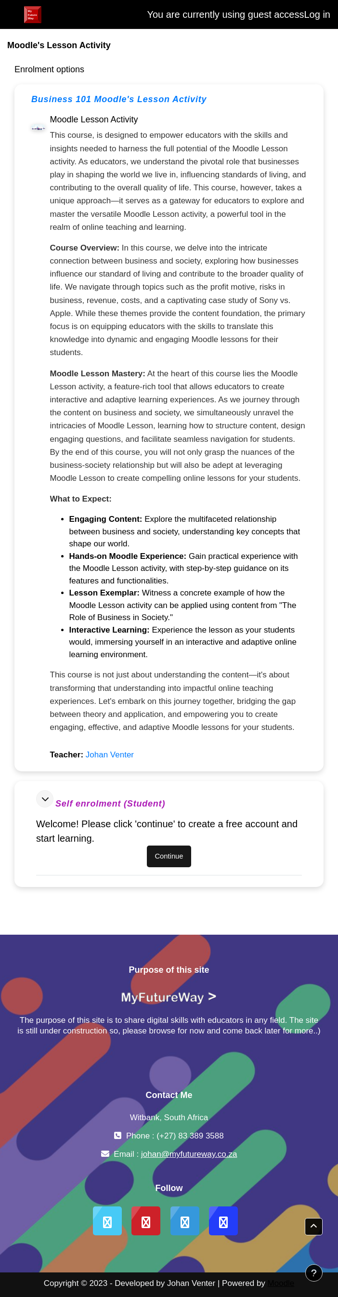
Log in (317, 14)
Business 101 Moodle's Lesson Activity (119, 99)
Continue (169, 856)
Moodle (281, 1283)
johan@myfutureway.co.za (189, 1154)
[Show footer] (314, 1273)
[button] (44, 798)
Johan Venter (110, 754)
